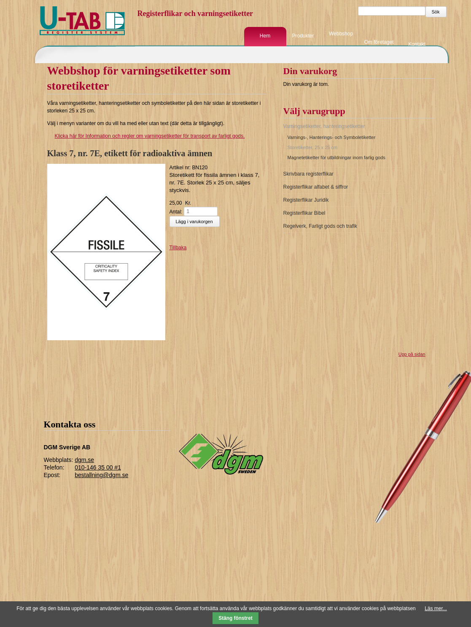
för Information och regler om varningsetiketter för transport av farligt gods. (146, 136)
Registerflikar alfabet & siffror (315, 187)
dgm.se (84, 459)
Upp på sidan (411, 354)
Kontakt (416, 43)
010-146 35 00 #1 (98, 467)
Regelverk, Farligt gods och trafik (320, 226)
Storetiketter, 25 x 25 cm (313, 147)
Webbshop (341, 34)
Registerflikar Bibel (304, 213)
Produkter (303, 36)
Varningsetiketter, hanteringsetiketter (324, 126)
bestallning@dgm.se (101, 475)
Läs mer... (436, 608)
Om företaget (378, 42)
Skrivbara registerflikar (308, 174)
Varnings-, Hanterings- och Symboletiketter (332, 137)
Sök (436, 11)
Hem (265, 36)
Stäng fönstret (235, 618)
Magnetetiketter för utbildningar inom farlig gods (336, 157)
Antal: (176, 211)
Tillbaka (178, 248)
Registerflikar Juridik (306, 200)
